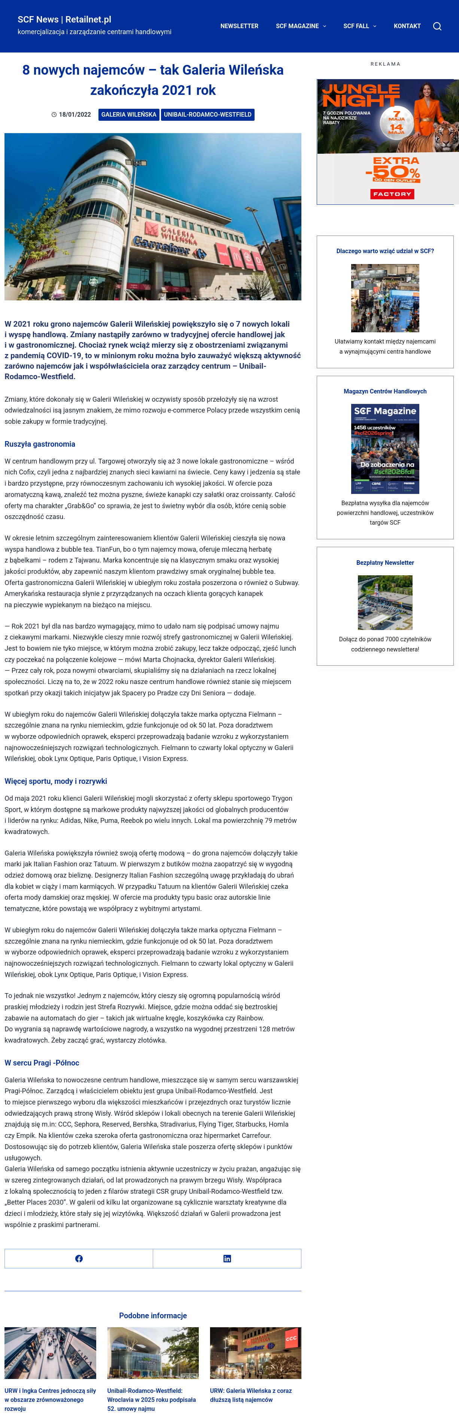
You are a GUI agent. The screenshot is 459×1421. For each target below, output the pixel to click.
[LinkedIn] (227, 1258)
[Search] (437, 26)
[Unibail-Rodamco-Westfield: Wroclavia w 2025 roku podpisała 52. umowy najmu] (153, 1353)
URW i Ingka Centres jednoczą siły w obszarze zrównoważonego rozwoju (50, 1399)
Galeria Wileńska (128, 114)
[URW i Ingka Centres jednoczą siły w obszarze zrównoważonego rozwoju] (50, 1353)
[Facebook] (79, 1258)
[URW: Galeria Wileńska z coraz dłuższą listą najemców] (255, 1353)
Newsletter (239, 26)
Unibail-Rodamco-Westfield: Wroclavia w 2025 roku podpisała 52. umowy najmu (151, 1399)
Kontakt (407, 26)
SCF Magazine (302, 26)
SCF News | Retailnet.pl (64, 19)
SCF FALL (362, 26)
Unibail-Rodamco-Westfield (208, 114)
